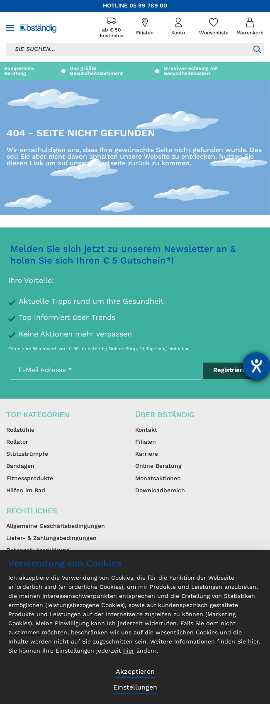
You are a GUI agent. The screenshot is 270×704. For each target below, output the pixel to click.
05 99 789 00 (148, 6)
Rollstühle (20, 430)
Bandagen (20, 466)
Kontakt (146, 430)
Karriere (146, 454)
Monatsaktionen (158, 478)
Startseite (110, 163)
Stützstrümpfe (27, 454)
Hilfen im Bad (25, 491)
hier (253, 642)
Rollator (17, 442)
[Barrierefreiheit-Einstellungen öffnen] (256, 366)
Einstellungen (135, 688)
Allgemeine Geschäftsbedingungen (55, 526)
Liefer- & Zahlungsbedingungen (51, 538)
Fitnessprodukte (29, 478)
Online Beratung (158, 466)
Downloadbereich (160, 491)
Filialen (145, 442)
